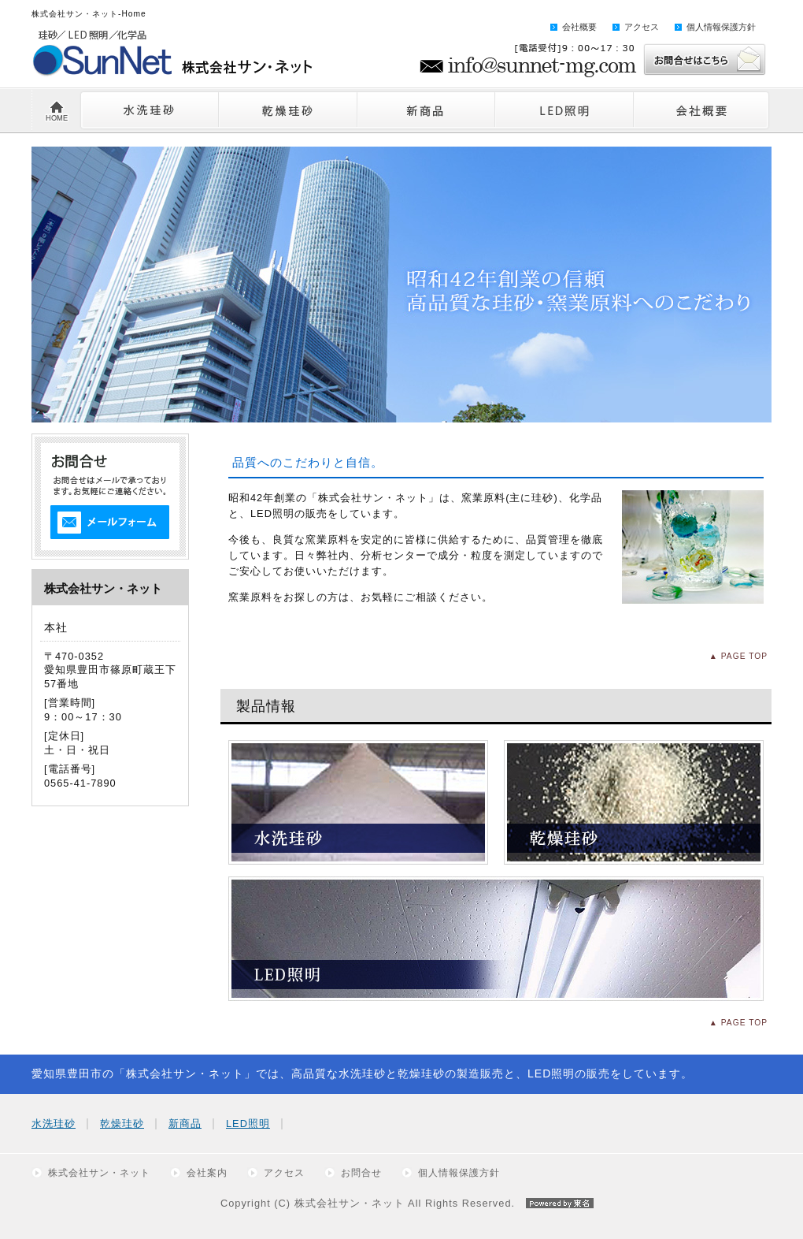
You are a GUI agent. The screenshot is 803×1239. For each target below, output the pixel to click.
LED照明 (248, 1123)
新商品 (185, 1123)
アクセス (641, 27)
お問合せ (361, 1173)
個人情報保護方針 (721, 27)
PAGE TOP (744, 656)
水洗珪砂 (53, 1123)
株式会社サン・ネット (99, 1173)
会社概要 (579, 27)
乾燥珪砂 (122, 1123)
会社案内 (207, 1173)
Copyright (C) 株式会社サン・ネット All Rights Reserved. (401, 1203)
